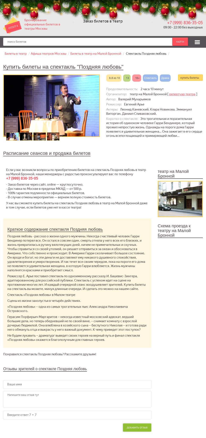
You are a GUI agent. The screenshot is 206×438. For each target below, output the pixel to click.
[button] (197, 41)
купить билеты (189, 78)
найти (180, 41)
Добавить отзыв (137, 427)
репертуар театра (182, 94)
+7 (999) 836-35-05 (185, 22)
